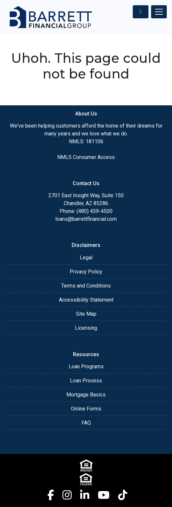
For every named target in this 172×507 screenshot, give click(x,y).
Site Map (86, 314)
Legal (86, 257)
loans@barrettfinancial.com (86, 219)
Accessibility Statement (86, 300)
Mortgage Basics (86, 395)
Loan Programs (86, 366)
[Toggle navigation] (159, 11)
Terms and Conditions (86, 286)
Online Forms (86, 409)
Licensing (86, 328)
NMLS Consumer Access (86, 157)
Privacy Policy (86, 272)
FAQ (86, 423)
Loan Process (86, 380)
